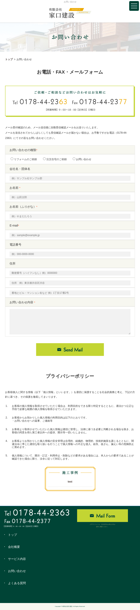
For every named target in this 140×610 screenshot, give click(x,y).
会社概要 (14, 546)
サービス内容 (17, 559)
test (70, 481)
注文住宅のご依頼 (55, 159)
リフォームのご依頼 (24, 159)
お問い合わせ (82, 159)
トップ (9, 59)
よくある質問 (17, 583)
